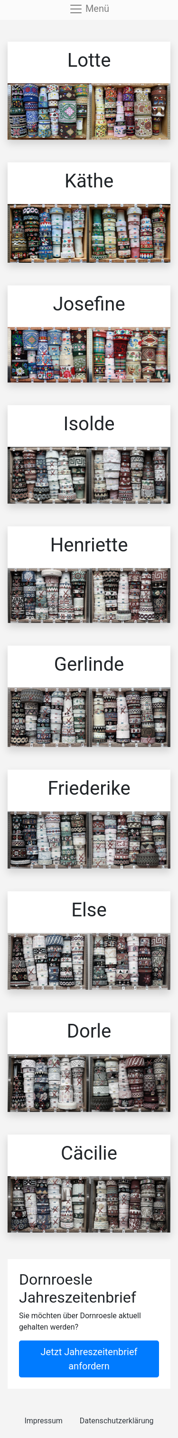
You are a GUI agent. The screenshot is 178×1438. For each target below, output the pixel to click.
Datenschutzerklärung (117, 1420)
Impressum (43, 1420)
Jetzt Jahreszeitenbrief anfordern (89, 1359)
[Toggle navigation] (89, 9)
